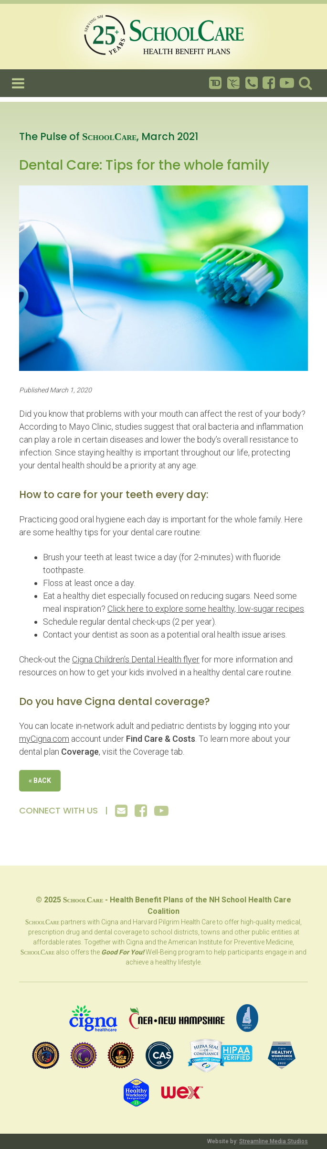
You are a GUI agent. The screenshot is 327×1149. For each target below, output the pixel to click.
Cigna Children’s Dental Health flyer (136, 659)
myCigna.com (44, 739)
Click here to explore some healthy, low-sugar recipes (205, 609)
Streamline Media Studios (273, 1141)
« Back (40, 780)
